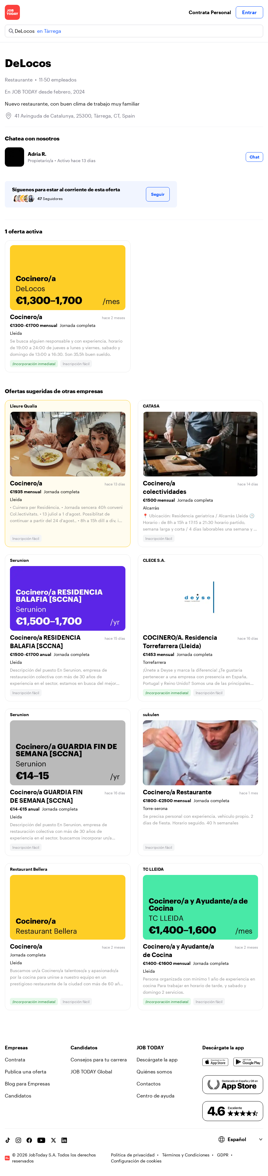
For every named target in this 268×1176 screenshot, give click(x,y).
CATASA (151, 405)
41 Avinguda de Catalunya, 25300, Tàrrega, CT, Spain (74, 116)
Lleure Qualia (23, 405)
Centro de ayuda (156, 1095)
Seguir (158, 194)
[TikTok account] (7, 1140)
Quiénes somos (154, 1071)
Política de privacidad (133, 1154)
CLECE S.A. (154, 560)
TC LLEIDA (153, 869)
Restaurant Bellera (28, 869)
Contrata (15, 1059)
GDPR (223, 1154)
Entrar (249, 12)
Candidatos (18, 1095)
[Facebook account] (29, 1140)
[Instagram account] (18, 1140)
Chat (254, 156)
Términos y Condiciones (186, 1154)
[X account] (53, 1140)
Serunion (19, 560)
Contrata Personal (210, 12)
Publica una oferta (25, 1071)
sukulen (151, 714)
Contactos (149, 1083)
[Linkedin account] (64, 1140)
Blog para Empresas (27, 1083)
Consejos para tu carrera (99, 1059)
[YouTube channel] (41, 1140)
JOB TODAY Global (91, 1071)
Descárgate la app (157, 1059)
